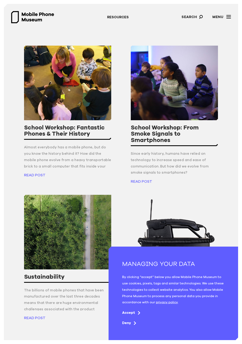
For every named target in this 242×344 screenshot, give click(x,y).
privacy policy (167, 302)
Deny (130, 323)
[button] (201, 17)
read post (34, 175)
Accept (132, 313)
